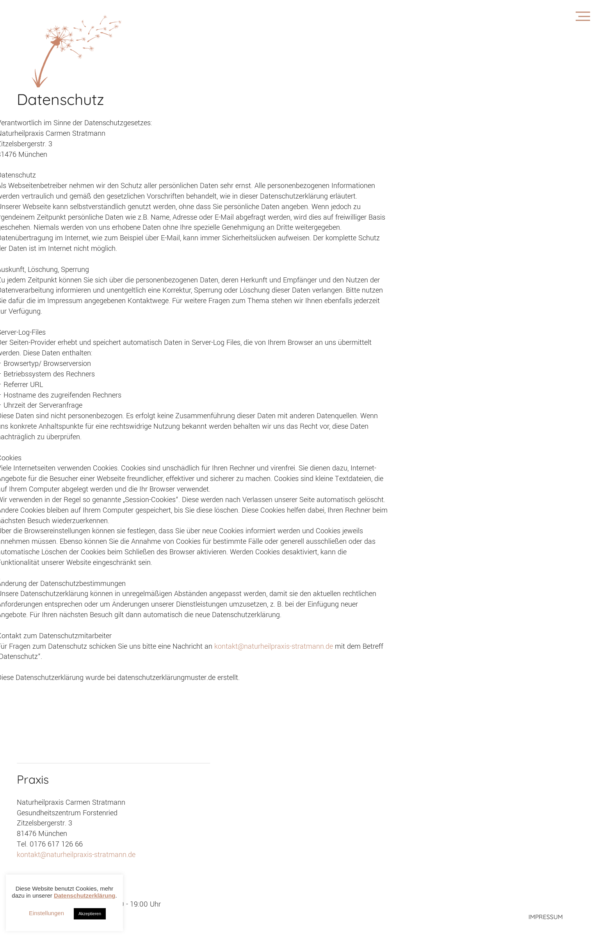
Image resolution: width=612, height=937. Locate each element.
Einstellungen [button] (46, 913)
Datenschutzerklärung (85, 895)
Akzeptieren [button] (89, 913)
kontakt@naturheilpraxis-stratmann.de (274, 646)
